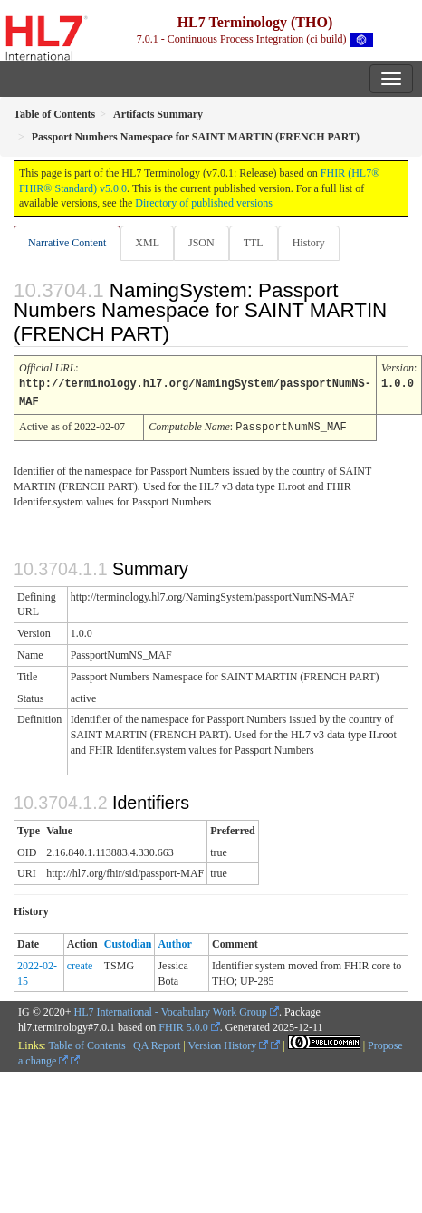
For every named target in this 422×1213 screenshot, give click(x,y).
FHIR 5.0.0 (182, 1024)
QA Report (156, 1042)
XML (147, 242)
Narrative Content (67, 242)
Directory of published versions (204, 203)
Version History (228, 1042)
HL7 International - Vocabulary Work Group (170, 1009)
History (309, 242)
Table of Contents (86, 1042)
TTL (254, 242)
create (80, 963)
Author (174, 941)
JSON (201, 242)
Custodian (128, 941)
